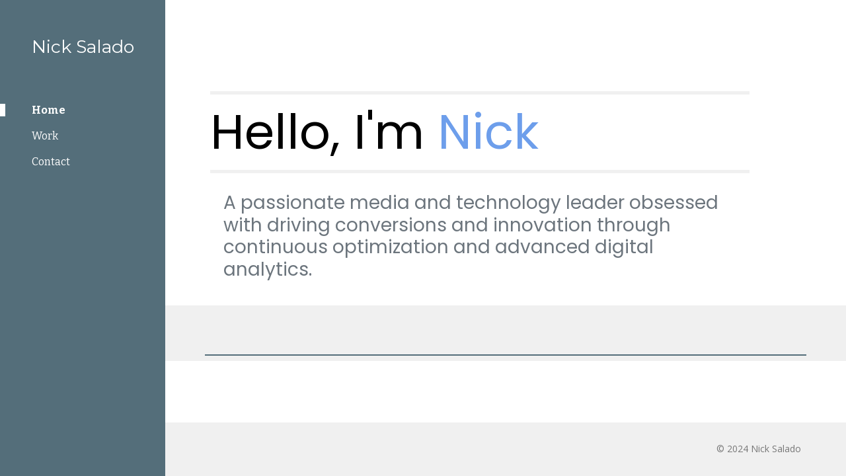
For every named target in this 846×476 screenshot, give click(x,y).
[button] (830, 18)
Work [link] (45, 136)
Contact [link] (51, 161)
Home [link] (48, 110)
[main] (480, 132)
